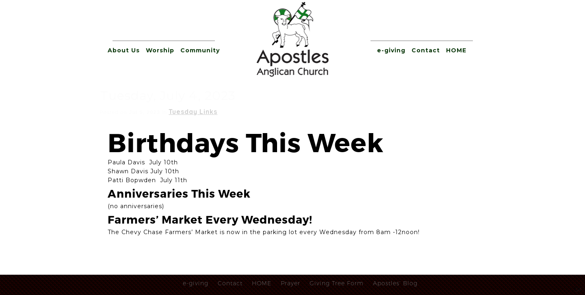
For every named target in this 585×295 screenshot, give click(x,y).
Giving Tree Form (337, 283)
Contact (426, 50)
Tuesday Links (193, 112)
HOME (456, 50)
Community (200, 50)
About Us (124, 50)
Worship (160, 50)
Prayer (290, 283)
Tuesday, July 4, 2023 (168, 95)
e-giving (391, 50)
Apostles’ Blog (395, 283)
